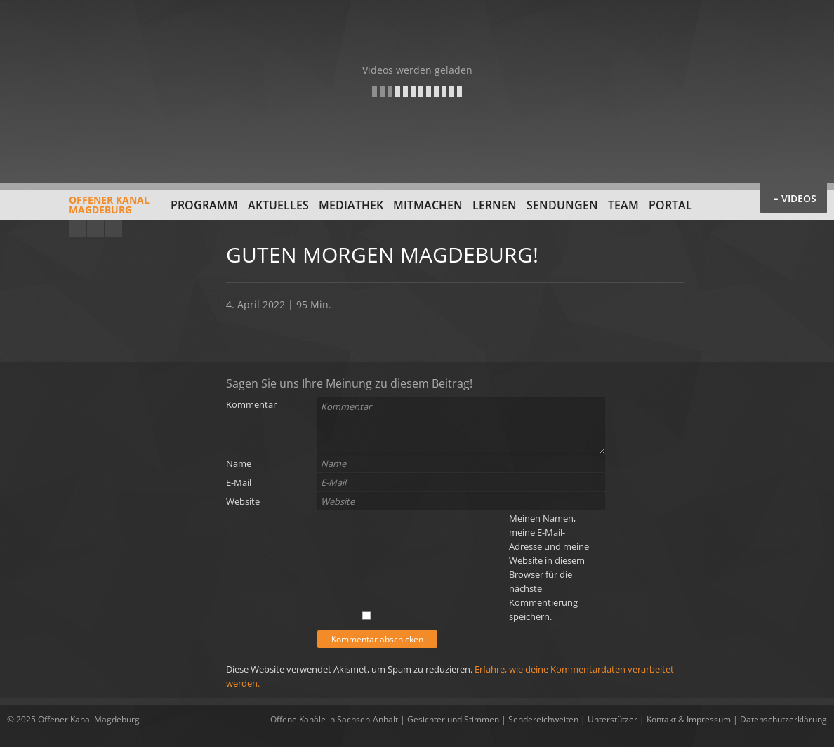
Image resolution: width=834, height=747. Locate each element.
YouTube (77, 228)
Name (238, 463)
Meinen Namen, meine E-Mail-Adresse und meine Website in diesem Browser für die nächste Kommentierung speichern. (549, 567)
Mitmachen (428, 205)
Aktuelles (278, 205)
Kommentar (251, 404)
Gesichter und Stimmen (453, 719)
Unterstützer (612, 719)
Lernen (494, 205)
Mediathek (351, 205)
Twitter (113, 228)
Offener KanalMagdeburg (78, 210)
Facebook (95, 228)
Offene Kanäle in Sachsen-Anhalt (334, 719)
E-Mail (238, 482)
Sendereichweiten (543, 719)
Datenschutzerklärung (783, 719)
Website (243, 501)
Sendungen (562, 205)
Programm (204, 205)
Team (623, 205)
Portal (670, 205)
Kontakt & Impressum (689, 719)
